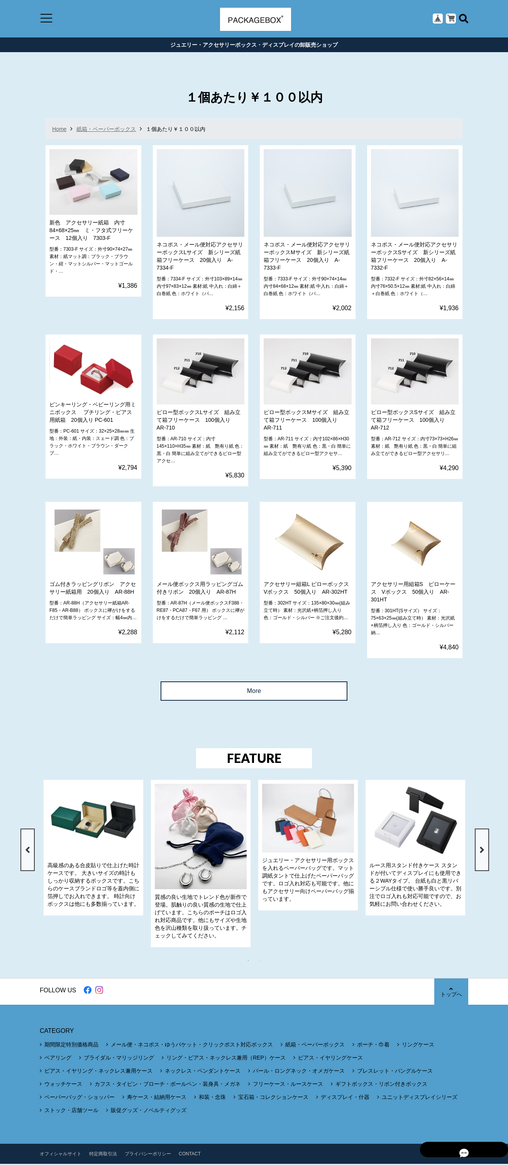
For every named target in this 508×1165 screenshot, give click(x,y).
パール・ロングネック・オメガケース (299, 1072)
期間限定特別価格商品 (71, 1046)
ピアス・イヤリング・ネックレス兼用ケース (98, 1072)
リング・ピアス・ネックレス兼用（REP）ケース (226, 1059)
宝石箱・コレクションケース (273, 1098)
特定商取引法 (103, 1155)
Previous (26, 851)
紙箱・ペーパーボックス (106, 130)
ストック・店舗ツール (71, 1111)
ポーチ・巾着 (373, 1046)
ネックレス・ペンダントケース (202, 1072)
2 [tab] (264, 962)
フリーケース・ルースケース (288, 1085)
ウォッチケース (63, 1085)
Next (481, 851)
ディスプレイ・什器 (345, 1098)
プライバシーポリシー (148, 1155)
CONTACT (190, 1155)
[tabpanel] (93, 849)
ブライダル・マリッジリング (119, 1059)
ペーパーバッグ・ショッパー (79, 1098)
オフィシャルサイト (60, 1155)
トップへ (451, 993)
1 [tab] (252, 962)
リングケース (418, 1046)
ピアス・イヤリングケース (330, 1059)
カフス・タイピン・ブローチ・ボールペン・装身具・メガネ (167, 1085)
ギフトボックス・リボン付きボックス (381, 1085)
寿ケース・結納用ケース (156, 1098)
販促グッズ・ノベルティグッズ (148, 1111)
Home (59, 130)
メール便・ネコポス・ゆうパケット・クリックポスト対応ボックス (192, 1046)
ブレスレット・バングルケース (395, 1072)
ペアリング (57, 1059)
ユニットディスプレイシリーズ (419, 1098)
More (254, 692)
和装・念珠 (212, 1098)
